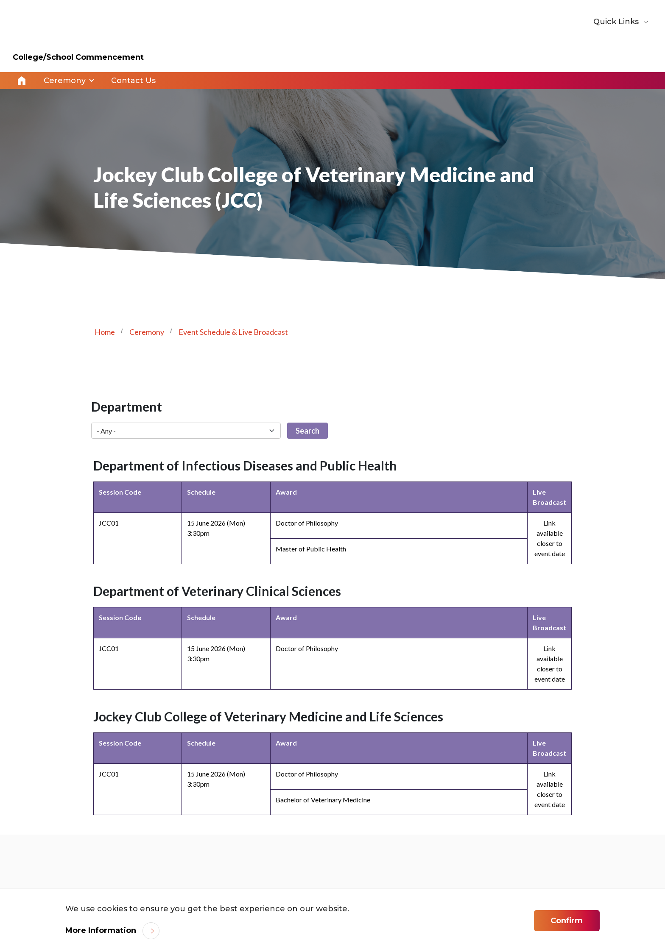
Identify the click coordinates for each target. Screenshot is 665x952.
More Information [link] (100, 930)
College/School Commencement (78, 57)
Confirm (566, 920)
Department (126, 406)
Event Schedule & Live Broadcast (233, 332)
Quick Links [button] (617, 21)
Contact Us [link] (133, 80)
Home (22, 80)
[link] (560, 882)
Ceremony (146, 332)
